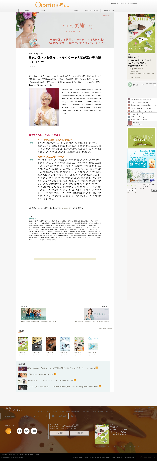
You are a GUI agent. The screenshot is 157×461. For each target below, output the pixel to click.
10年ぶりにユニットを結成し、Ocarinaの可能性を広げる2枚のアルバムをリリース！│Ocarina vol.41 (58, 369)
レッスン (37, 416)
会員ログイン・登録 (109, 10)
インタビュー (25, 416)
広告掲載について (15, 454)
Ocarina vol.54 (63, 352)
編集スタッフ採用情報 (27, 454)
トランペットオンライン (103, 457)
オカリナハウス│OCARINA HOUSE (134, 411)
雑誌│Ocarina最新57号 (136, 68)
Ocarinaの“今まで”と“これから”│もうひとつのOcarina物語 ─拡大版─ (47, 381)
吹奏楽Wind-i (130, 457)
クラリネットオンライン (118, 457)
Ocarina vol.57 (21, 352)
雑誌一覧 (73, 416)
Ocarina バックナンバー (137, 71)
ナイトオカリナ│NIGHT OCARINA (69, 411)
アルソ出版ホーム (114, 3)
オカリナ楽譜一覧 (135, 77)
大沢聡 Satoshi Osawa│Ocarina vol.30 (37, 375)
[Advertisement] (65, 290)
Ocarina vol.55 (49, 352)
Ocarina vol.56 (35, 352)
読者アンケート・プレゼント (92, 10)
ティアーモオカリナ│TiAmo (114, 411)
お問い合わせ (123, 3)
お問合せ (37, 454)
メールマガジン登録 (132, 3)
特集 (45, 416)
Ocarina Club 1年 (92, 352)
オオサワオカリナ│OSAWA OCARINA (93, 411)
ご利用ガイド (5, 454)
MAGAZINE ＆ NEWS (10, 416)
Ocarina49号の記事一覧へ (106, 328)
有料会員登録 (79, 433)
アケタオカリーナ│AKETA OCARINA (46, 411)
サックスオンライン (90, 457)
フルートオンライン (77, 457)
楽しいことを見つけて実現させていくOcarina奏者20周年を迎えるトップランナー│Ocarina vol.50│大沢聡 (59, 387)
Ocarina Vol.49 (65, 208)
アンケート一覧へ (132, 192)
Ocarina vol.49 (77, 352)
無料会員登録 (59, 433)
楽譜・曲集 (62, 416)
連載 (53, 416)
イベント (59, 10)
